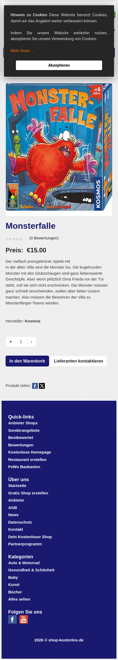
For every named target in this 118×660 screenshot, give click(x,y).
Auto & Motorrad (24, 562)
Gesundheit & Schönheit (31, 570)
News (13, 514)
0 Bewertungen (43, 238)
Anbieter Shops (23, 423)
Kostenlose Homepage (29, 452)
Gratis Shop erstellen (28, 493)
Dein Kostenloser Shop (30, 536)
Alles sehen (19, 599)
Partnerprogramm (25, 544)
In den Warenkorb (27, 361)
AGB (12, 507)
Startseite (17, 485)
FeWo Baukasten (24, 466)
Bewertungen (20, 445)
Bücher (15, 592)
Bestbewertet (20, 437)
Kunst (14, 584)
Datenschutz (20, 522)
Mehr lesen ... (22, 50)
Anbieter (16, 500)
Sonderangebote (24, 430)
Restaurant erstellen (27, 459)
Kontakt (15, 529)
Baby (13, 577)
